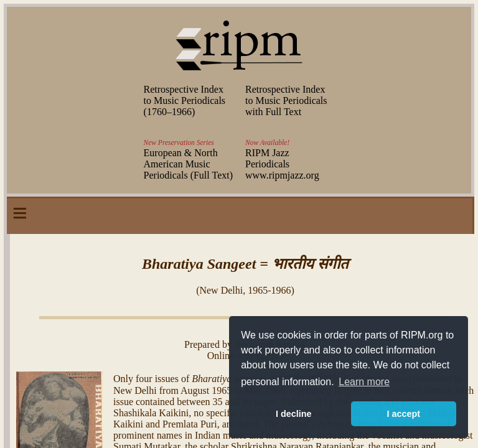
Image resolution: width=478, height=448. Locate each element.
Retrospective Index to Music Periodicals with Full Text (286, 100)
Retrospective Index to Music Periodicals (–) (185, 100)
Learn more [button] (364, 381)
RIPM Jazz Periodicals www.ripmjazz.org (282, 163)
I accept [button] (403, 414)
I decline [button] (294, 414)
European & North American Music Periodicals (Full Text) (188, 163)
